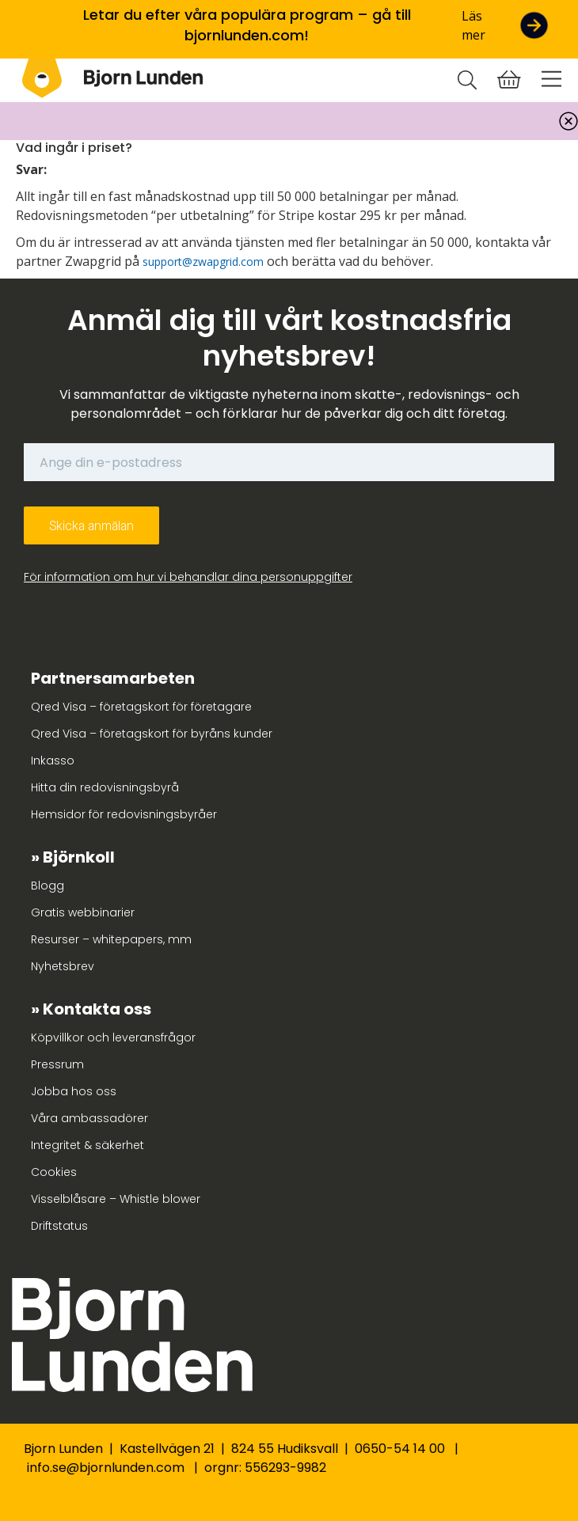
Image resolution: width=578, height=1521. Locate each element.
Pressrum (57, 1064)
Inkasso (52, 760)
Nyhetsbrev (62, 966)
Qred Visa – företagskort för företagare (141, 707)
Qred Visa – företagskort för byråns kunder (151, 734)
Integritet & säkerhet (87, 1145)
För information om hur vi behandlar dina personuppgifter (188, 577)
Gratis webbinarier (83, 912)
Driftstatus (59, 1226)
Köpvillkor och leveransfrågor (113, 1037)
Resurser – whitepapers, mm (111, 939)
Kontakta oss (97, 1009)
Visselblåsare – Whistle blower (115, 1199)
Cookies (54, 1172)
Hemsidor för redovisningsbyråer (124, 814)
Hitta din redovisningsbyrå (105, 787)
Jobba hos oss (73, 1091)
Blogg (47, 885)
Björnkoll (79, 857)
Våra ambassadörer (89, 1118)
